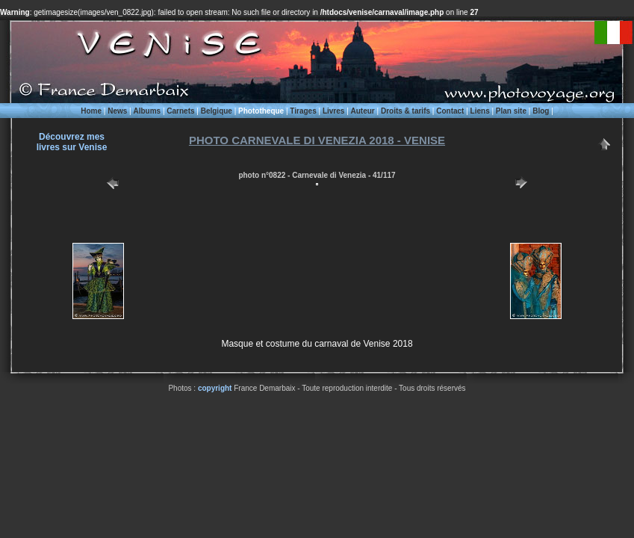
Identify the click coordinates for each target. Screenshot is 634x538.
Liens (480, 111)
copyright (215, 388)
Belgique (216, 111)
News (117, 111)
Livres (333, 111)
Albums (147, 111)
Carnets (180, 111)
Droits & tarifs (405, 111)
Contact (450, 111)
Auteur (363, 111)
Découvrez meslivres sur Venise (72, 142)
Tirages (303, 111)
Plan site (511, 111)
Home (91, 111)
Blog (540, 111)
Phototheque (261, 111)
